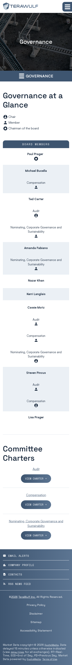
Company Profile (18, 565)
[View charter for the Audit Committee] (36, 475)
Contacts (12, 574)
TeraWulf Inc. (27, 597)
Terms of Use (49, 659)
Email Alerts (16, 556)
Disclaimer (36, 613)
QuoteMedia (52, 645)
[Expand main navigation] (67, 7)
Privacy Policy (36, 605)
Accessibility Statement (36, 630)
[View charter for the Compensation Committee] (36, 501)
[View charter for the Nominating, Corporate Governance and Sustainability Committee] (36, 529)
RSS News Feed (17, 584)
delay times (17, 652)
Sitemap (36, 622)
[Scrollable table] (36, 282)
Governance (36, 75)
